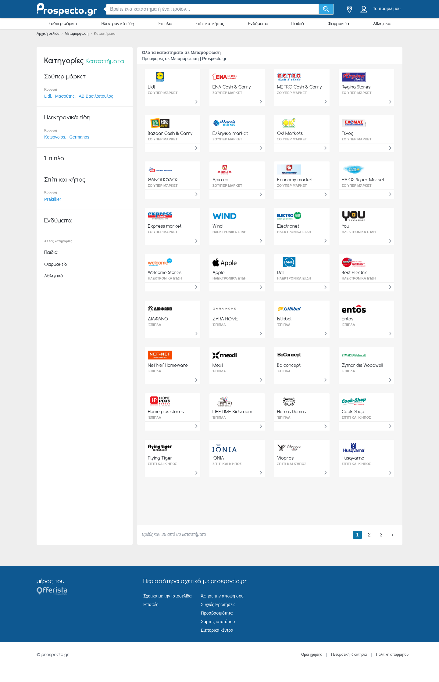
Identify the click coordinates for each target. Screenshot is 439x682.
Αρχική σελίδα (48, 33)
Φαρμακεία (338, 23)
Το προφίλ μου (387, 8)
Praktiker (52, 199)
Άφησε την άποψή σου (222, 596)
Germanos (79, 137)
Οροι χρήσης (311, 654)
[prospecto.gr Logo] (67, 9)
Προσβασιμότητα (217, 613)
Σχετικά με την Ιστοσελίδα (167, 596)
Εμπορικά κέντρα (217, 630)
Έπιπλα (165, 23)
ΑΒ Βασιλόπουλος (96, 96)
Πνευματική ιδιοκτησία (349, 654)
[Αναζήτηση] (326, 9)
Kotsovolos (54, 137)
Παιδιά (297, 23)
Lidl (47, 96)
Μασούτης (65, 96)
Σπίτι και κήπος (209, 23)
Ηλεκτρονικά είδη (118, 23)
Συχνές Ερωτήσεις (218, 604)
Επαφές (150, 604)
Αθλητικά (382, 23)
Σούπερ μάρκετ (62, 23)
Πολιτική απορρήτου (392, 654)
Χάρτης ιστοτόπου (218, 621)
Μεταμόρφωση (77, 33)
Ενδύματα (258, 23)
